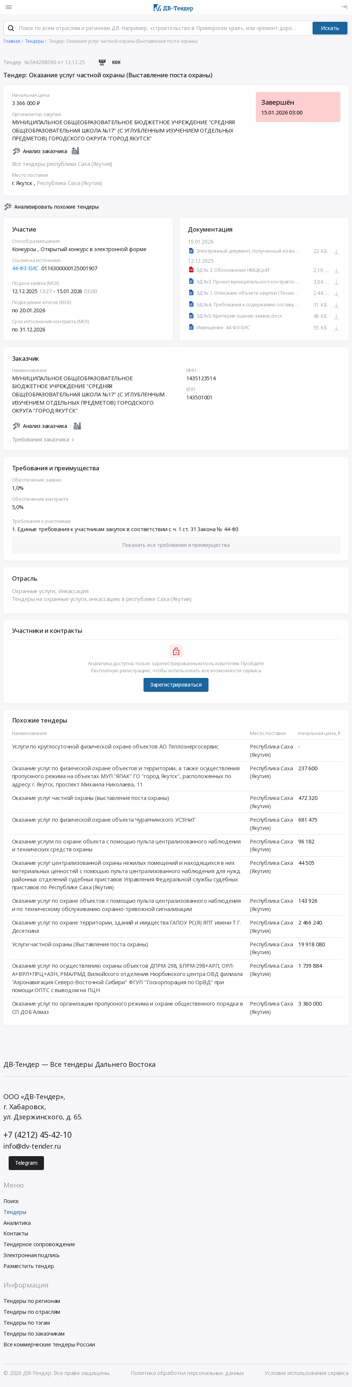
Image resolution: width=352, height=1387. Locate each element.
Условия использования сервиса (306, 1374)
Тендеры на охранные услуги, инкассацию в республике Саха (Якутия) (102, 600)
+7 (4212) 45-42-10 (37, 1136)
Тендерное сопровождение (39, 1245)
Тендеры (14, 1213)
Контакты (15, 1234)
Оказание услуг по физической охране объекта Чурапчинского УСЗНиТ (104, 821)
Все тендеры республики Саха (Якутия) (62, 165)
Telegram (26, 1164)
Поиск (11, 1202)
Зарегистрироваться (176, 686)
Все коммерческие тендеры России (49, 1345)
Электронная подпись (31, 1256)
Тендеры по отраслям (31, 1313)
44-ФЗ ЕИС (25, 269)
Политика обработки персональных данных (188, 1374)
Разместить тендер (28, 1267)
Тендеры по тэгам (26, 1324)
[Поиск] (10, 30)
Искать (330, 29)
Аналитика (17, 1223)
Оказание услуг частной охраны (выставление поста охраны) (90, 799)
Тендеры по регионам (31, 1302)
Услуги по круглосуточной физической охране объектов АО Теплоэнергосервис (115, 747)
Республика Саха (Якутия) (70, 184)
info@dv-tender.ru (32, 1147)
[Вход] (344, 7)
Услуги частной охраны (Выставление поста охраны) (80, 945)
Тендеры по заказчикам (34, 1334)
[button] (176, 546)
